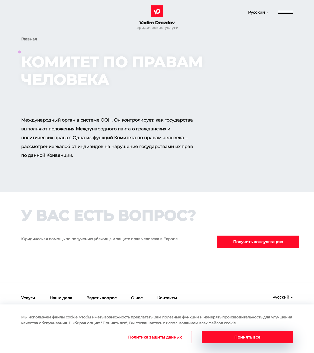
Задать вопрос (102, 298)
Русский (256, 12)
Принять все (247, 337)
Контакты (167, 298)
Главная (29, 39)
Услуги (28, 298)
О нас (137, 298)
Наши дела (61, 298)
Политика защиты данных (155, 337)
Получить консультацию (258, 242)
